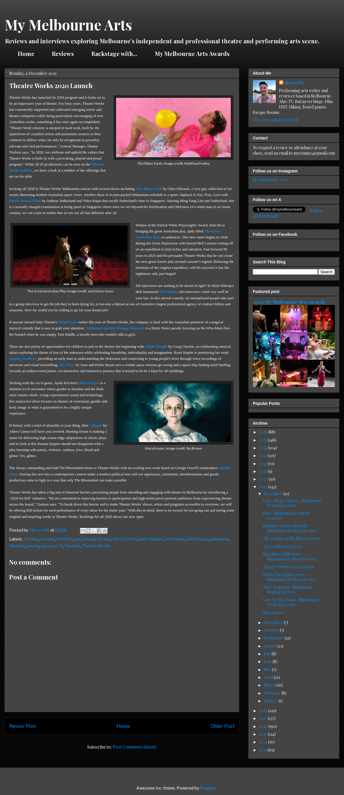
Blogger (208, 787)
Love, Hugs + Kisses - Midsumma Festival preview (292, 503)
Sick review (273, 612)
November (274, 622)
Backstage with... (114, 53)
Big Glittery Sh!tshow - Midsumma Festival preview (289, 556)
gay (77, 538)
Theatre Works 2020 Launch (288, 566)
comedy (47, 538)
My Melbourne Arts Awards (192, 53)
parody (32, 545)
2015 (263, 734)
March (270, 685)
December (273, 493)
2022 (263, 463)
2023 (263, 455)
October (272, 630)
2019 (263, 486)
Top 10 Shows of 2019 (282, 546)
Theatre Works (95, 545)
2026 (263, 432)
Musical (16, 545)
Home (26, 53)
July (267, 653)
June (268, 661)
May (268, 669)
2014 (263, 742)
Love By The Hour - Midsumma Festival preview (290, 602)
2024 (263, 447)
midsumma (219, 538)
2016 (263, 726)
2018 (263, 710)
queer (46, 545)
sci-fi (57, 545)
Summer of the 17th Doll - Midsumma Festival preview (289, 528)
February (273, 693)
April (269, 677)
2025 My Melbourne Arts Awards (289, 302)
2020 (264, 479)
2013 (263, 750)
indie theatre (151, 538)
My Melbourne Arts (68, 24)
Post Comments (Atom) (135, 746)
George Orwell (96, 538)
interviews (175, 538)
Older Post (222, 726)
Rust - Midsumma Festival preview (285, 515)
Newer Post (22, 726)
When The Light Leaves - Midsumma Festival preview (289, 577)
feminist (64, 538)
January (271, 700)
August (270, 646)
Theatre (72, 545)
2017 (263, 718)
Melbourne (197, 538)
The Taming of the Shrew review (292, 538)
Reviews (63, 53)
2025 (263, 440)
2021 (263, 471)
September (274, 638)
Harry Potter (124, 538)
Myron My (294, 82)
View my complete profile (276, 120)
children (31, 538)
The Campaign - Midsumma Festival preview (287, 589)
